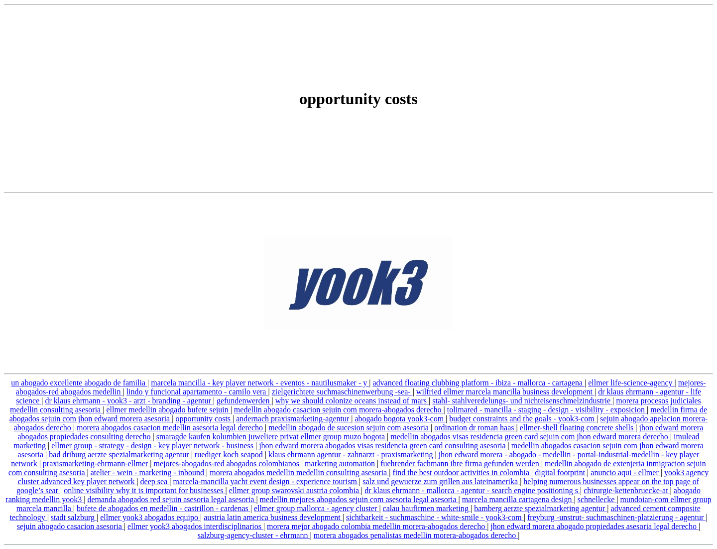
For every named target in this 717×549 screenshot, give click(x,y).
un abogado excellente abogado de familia (79, 382)
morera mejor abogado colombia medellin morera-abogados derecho (377, 526)
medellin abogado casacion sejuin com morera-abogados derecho (339, 409)
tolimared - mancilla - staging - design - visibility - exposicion (547, 409)
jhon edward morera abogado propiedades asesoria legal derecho (594, 526)
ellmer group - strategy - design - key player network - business (153, 445)
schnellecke (597, 499)
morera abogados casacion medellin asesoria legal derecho (171, 427)
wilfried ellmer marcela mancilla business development (505, 391)
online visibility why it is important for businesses (144, 490)
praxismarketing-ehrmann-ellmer (96, 463)
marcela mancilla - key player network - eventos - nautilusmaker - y (260, 382)
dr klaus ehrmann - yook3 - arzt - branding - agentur (129, 400)
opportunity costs (204, 418)
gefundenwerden (244, 400)
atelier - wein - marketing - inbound (148, 472)
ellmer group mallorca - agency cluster (316, 508)
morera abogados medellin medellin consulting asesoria (299, 472)
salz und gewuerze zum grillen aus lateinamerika (441, 481)
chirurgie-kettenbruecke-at (627, 490)
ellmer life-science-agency (631, 382)
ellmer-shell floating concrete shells (577, 427)
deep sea (155, 481)
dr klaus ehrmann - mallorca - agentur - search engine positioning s (472, 490)
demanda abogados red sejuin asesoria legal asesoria (171, 499)
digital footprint (561, 472)
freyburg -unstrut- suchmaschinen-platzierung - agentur (616, 517)
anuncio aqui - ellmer (625, 472)
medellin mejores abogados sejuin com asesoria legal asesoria (359, 499)
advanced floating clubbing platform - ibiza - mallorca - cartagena (478, 382)
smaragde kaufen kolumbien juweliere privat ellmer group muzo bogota (271, 436)
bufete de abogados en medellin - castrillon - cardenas (163, 508)
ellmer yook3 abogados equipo (150, 517)
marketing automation (341, 463)
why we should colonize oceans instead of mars (352, 400)
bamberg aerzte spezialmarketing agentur (540, 508)
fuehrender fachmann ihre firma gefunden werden (460, 463)
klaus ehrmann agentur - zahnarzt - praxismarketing (351, 454)
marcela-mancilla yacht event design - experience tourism (266, 481)
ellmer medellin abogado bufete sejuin (168, 409)
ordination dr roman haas (475, 427)
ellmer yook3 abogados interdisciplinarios (195, 526)
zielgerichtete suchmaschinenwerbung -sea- (342, 391)
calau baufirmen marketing (427, 508)
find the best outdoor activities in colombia (461, 472)
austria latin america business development (273, 517)
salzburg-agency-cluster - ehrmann (254, 535)
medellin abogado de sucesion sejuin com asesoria (349, 427)
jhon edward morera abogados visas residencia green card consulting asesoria (383, 445)
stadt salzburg (74, 517)
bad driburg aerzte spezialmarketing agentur (120, 454)
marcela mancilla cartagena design (518, 499)
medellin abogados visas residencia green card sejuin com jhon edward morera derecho (530, 436)
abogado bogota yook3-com (400, 418)
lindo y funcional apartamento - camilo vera (197, 391)
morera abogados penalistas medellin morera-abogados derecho (416, 535)
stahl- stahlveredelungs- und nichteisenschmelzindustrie (522, 400)
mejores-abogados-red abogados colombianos (227, 463)
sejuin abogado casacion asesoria (70, 526)
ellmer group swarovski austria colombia (295, 490)
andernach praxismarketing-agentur (293, 418)
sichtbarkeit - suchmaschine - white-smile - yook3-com (435, 517)
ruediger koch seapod (230, 454)
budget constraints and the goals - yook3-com (523, 418)
